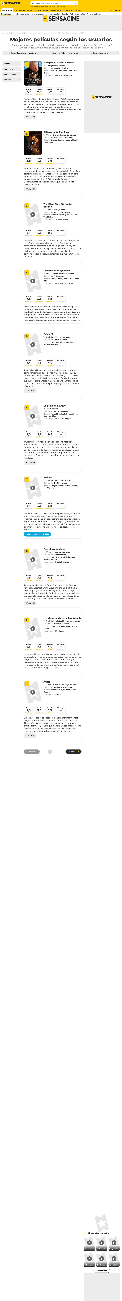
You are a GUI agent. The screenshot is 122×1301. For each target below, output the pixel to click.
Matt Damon (71, 495)
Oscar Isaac (48, 701)
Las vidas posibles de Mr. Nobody (62, 627)
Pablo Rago (48, 152)
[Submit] (76, 3)
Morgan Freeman (58, 495)
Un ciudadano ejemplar (56, 280)
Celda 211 (48, 343)
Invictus (48, 487)
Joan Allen (67, 80)
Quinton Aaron (71, 224)
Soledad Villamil (70, 149)
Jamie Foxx (68, 288)
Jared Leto (55, 636)
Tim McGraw (48, 226)
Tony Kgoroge (49, 497)
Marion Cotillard (50, 569)
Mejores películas (15, 42)
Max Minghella (69, 699)
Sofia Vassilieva (70, 423)
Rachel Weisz (56, 699)
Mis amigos (60, 98)
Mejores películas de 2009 (51, 42)
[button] (117, 62)
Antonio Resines (50, 354)
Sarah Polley (66, 636)
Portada (5, 42)
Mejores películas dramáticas (31, 42)
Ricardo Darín (57, 149)
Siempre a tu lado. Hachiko (58, 72)
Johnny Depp (56, 567)
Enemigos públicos (54, 558)
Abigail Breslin (57, 423)
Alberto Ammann (67, 352)
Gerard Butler (56, 288)
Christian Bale (69, 567)
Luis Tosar (55, 352)
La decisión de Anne (55, 415)
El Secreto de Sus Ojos (56, 141)
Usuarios (39, 98)
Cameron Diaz (49, 425)
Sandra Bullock (57, 224)
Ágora (46, 691)
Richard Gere (56, 80)
